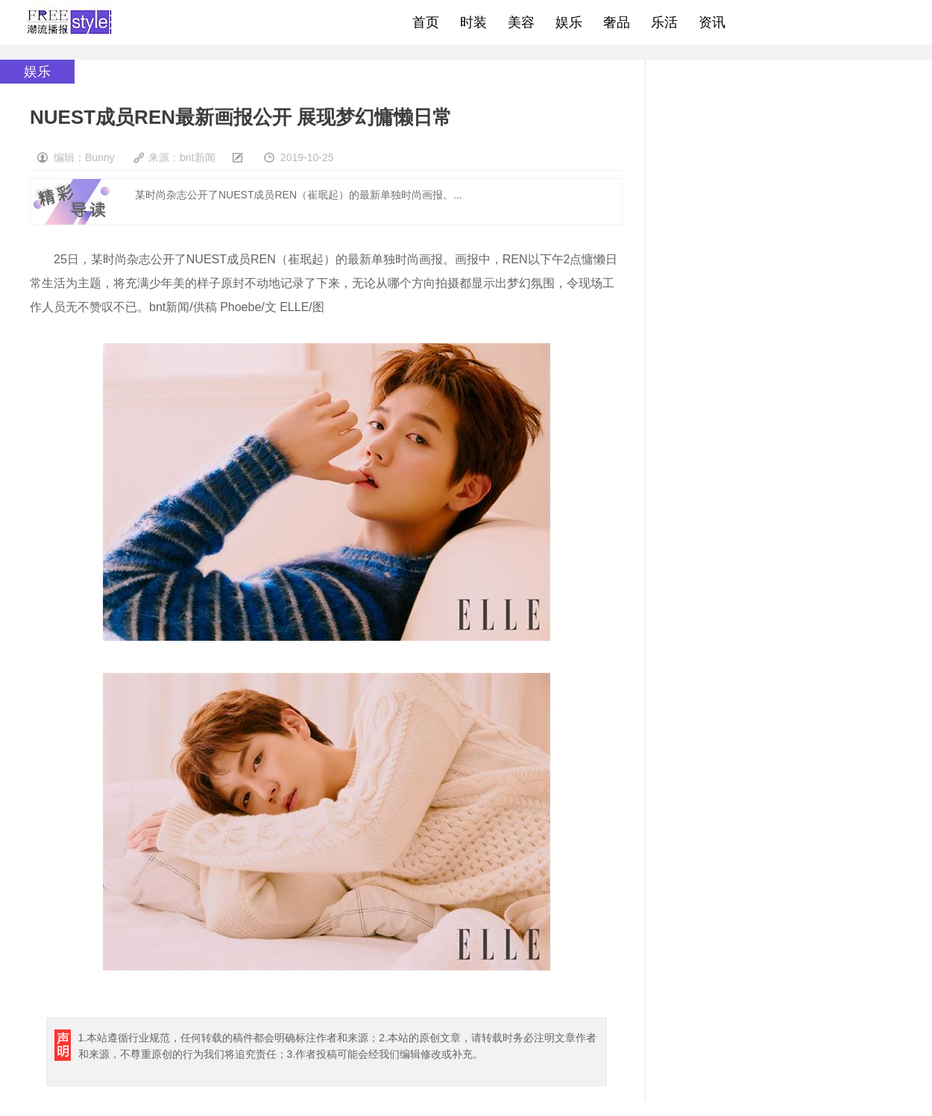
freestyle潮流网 (70, 22)
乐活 (664, 22)
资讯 (712, 22)
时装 (473, 22)
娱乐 (568, 22)
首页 (425, 22)
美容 (521, 22)
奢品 (616, 22)
